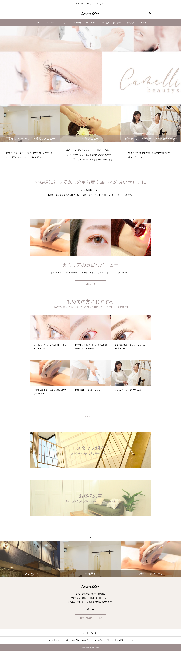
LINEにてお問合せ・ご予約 (90, 618)
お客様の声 (117, 23)
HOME (36, 23)
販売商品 (130, 23)
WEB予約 (77, 23)
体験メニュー (90, 416)
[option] (90, 66)
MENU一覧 (90, 284)
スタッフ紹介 (104, 23)
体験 (63, 23)
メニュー (50, 23)
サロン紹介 (90, 23)
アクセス (144, 23)
